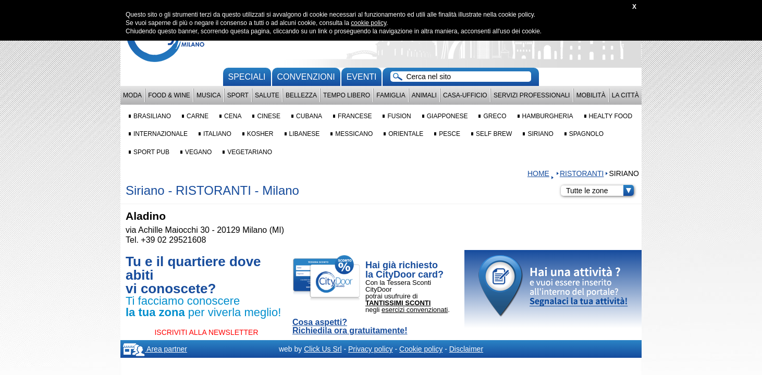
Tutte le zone (600, 190)
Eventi (362, 76)
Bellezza (301, 95)
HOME (538, 173)
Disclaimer (466, 349)
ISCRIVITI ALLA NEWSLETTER (206, 332)
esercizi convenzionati (415, 310)
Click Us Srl (322, 349)
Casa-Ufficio (465, 95)
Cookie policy (421, 349)
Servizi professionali (532, 95)
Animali (424, 95)
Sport (238, 95)
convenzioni (306, 76)
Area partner (155, 349)
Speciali (247, 76)
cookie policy (368, 23)
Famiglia (390, 95)
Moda (132, 95)
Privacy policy (370, 349)
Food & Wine (169, 95)
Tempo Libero (346, 95)
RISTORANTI (582, 173)
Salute (267, 95)
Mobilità (591, 95)
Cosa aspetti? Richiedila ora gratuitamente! (350, 326)
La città (625, 95)
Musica (208, 95)
